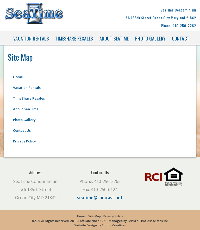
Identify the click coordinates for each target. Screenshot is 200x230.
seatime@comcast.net (100, 197)
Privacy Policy (24, 141)
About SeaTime (114, 38)
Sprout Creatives (114, 225)
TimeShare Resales (74, 38)
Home (18, 76)
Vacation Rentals (31, 38)
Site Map (94, 216)
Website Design (85, 225)
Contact (181, 38)
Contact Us (22, 130)
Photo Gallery (150, 38)
